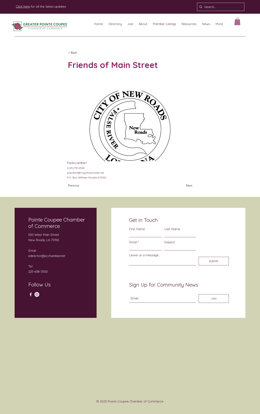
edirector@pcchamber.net (46, 256)
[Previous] (80, 185)
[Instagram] (37, 294)
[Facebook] (30, 294)
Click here (23, 6)
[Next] (183, 185)
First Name (137, 228)
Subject (169, 242)
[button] (237, 21)
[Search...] (220, 7)
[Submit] (214, 261)
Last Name (172, 228)
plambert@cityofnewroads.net (85, 172)
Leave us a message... (144, 255)
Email (133, 242)
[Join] (214, 298)
